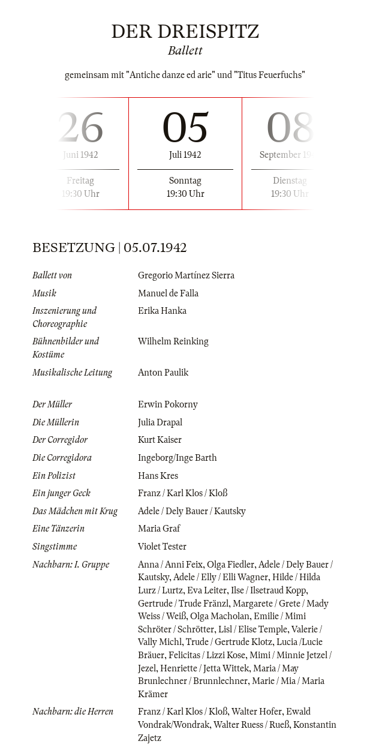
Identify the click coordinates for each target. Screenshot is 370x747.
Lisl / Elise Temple (252, 629)
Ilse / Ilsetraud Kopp (268, 590)
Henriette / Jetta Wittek (204, 668)
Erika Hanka (162, 311)
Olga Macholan (219, 616)
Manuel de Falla (168, 293)
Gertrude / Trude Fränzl (183, 603)
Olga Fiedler (230, 564)
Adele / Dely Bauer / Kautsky (192, 511)
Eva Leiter (207, 590)
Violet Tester (162, 546)
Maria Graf (159, 528)
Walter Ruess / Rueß (251, 725)
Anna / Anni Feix (170, 564)
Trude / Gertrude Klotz (229, 642)
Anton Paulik (163, 372)
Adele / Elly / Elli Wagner (220, 577)
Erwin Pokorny (168, 404)
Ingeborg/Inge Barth (177, 458)
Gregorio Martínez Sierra (186, 275)
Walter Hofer (256, 711)
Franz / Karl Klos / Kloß (182, 493)
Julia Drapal (160, 422)
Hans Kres (158, 476)
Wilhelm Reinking (173, 341)
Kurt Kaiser (160, 440)
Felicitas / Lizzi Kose (207, 655)
